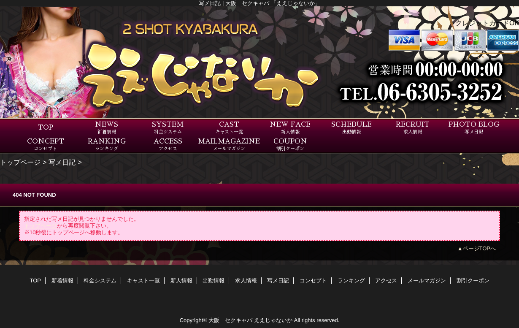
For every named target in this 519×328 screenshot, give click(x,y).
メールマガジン (427, 280)
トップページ (20, 162)
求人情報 (246, 280)
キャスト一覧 (143, 280)
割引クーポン (473, 280)
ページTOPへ (479, 248)
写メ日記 (62, 162)
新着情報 (62, 280)
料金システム (100, 280)
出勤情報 (213, 280)
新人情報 (181, 280)
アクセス (386, 280)
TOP (45, 127)
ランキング (351, 280)
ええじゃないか (273, 320)
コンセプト (313, 280)
